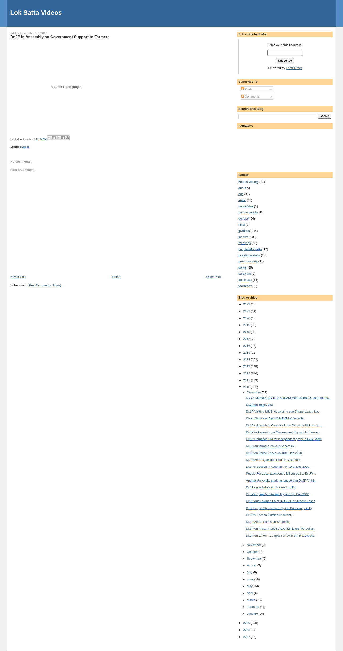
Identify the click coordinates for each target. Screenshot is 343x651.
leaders (243, 237)
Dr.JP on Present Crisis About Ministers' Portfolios (280, 528)
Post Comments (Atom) (45, 285)
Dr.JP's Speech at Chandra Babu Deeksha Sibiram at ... (284, 425)
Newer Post (18, 276)
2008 (247, 629)
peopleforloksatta (250, 249)
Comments (250, 96)
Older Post (213, 276)
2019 (247, 325)
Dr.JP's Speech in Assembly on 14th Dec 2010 (277, 466)
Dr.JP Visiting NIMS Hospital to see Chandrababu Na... (283, 411)
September (255, 558)
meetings (244, 243)
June (250, 579)
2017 (247, 338)
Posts (246, 89)
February (253, 607)
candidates (245, 206)
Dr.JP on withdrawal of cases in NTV (270, 487)
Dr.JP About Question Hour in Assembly (273, 460)
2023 (247, 304)
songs (242, 267)
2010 (247, 387)
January (253, 613)
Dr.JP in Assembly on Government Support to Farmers (59, 37)
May (250, 586)
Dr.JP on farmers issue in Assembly (270, 446)
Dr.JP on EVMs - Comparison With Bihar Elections (280, 535)
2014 (247, 359)
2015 (247, 352)
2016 (247, 346)
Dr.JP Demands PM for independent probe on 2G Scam (284, 439)
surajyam (244, 273)
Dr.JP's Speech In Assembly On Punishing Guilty (279, 508)
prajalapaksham (249, 255)
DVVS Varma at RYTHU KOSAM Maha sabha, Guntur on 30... (288, 398)
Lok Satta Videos (36, 12)
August (252, 565)
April (250, 593)
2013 (247, 366)
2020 (247, 318)
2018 (247, 332)
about (242, 188)
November (254, 545)
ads (240, 194)
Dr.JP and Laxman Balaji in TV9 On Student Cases (280, 501)
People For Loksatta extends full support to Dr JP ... (281, 473)
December (254, 392)
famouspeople (248, 212)
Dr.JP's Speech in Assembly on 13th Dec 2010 (277, 494)
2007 (247, 637)
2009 (247, 623)
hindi (241, 224)
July (250, 572)
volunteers (245, 286)
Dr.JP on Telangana (259, 404)
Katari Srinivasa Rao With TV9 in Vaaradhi (274, 418)
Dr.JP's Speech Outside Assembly (269, 515)
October (253, 551)
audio (242, 200)
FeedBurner (294, 68)
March (251, 600)
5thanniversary (248, 182)
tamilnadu (245, 280)
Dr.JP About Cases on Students (267, 522)
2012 (247, 373)
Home (116, 276)
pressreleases (248, 261)
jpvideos (24, 146)
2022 (247, 311)
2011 (247, 380)
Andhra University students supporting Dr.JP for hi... (281, 480)
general (243, 218)
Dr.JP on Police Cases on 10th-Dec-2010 (274, 453)
